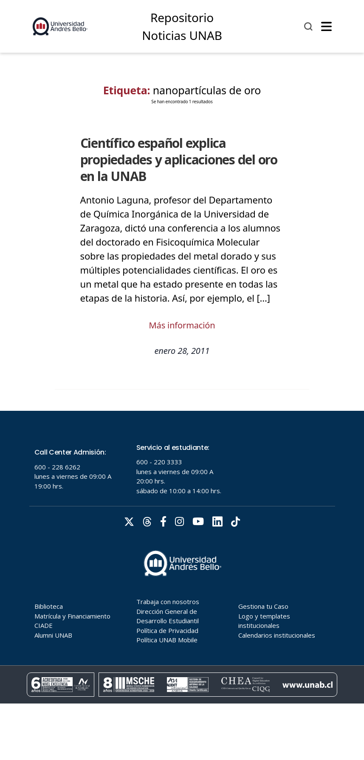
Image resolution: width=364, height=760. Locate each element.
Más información (182, 325)
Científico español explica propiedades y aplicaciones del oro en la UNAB (178, 159)
